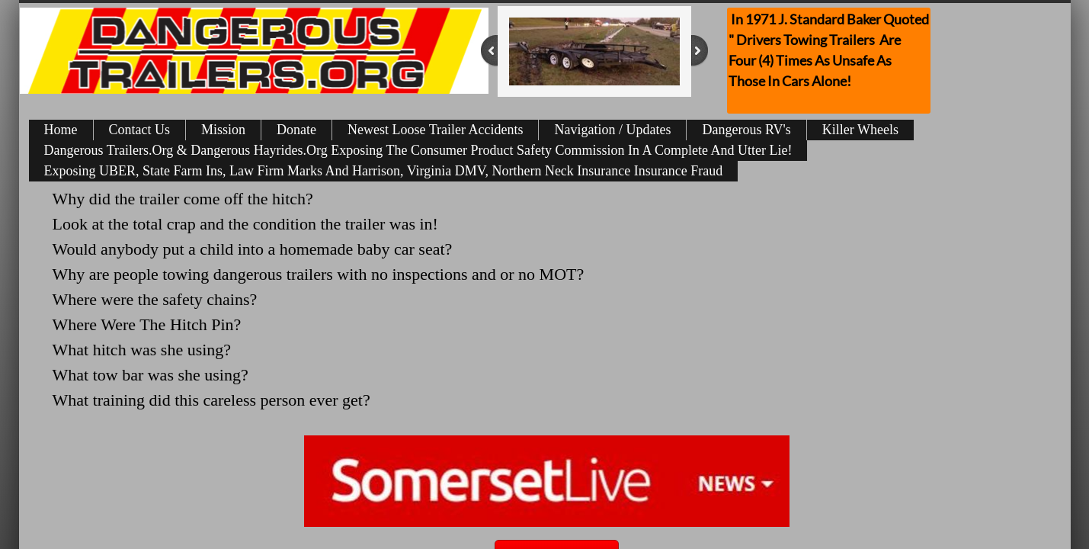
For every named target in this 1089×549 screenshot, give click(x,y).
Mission (223, 129)
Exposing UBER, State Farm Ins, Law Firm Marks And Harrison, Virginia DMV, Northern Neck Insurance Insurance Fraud (383, 170)
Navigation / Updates (612, 129)
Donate (296, 129)
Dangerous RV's (746, 129)
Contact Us (140, 129)
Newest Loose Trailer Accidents (435, 129)
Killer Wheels (860, 129)
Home (61, 129)
